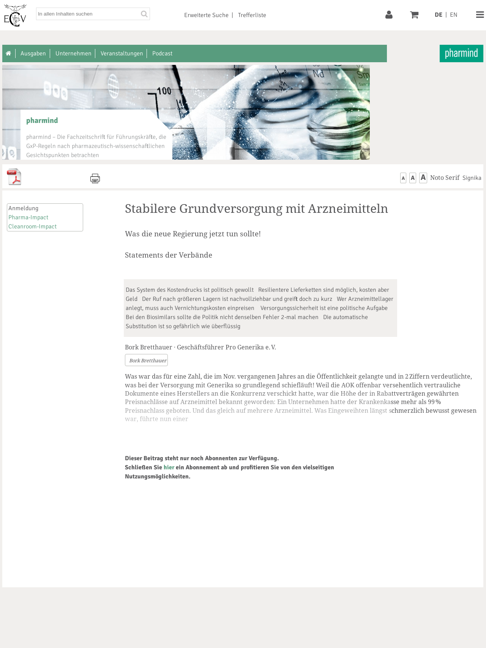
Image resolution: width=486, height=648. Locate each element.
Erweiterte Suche (206, 15)
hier (169, 467)
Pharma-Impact (28, 217)
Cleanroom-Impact (32, 226)
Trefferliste (252, 15)
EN (454, 15)
